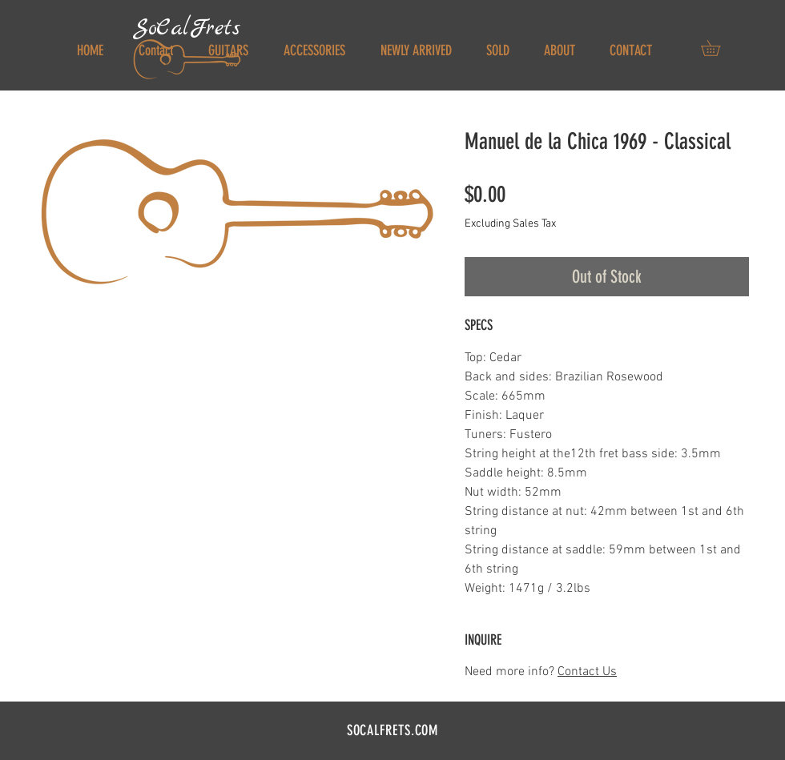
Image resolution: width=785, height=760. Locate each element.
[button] (718, 48)
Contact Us (587, 672)
